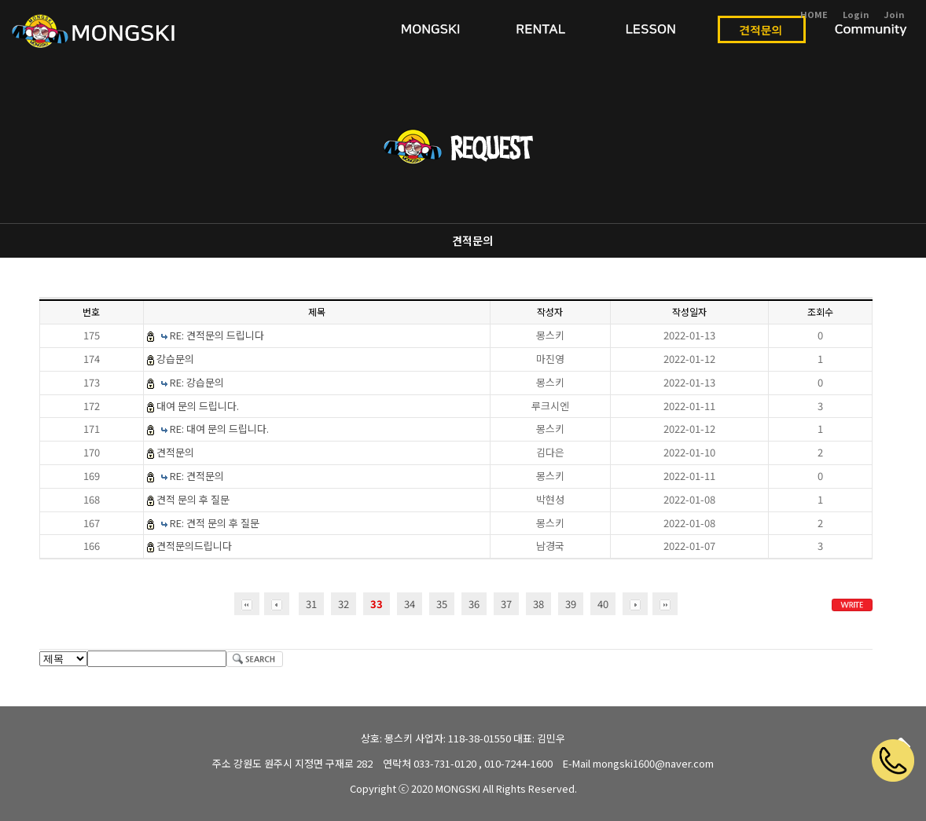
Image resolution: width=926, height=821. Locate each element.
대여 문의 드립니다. (197, 405)
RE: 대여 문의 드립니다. (219, 428)
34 (409, 603)
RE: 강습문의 (197, 382)
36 (474, 603)
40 (602, 603)
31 (311, 603)
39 (570, 603)
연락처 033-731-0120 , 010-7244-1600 (468, 763)
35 (441, 603)
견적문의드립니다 (194, 545)
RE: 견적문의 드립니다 (217, 335)
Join (894, 14)
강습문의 (175, 358)
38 (538, 603)
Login (856, 14)
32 (343, 603)
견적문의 (472, 240)
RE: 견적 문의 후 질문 (214, 522)
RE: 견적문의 (197, 475)
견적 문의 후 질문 (193, 499)
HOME (814, 14)
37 (506, 603)
